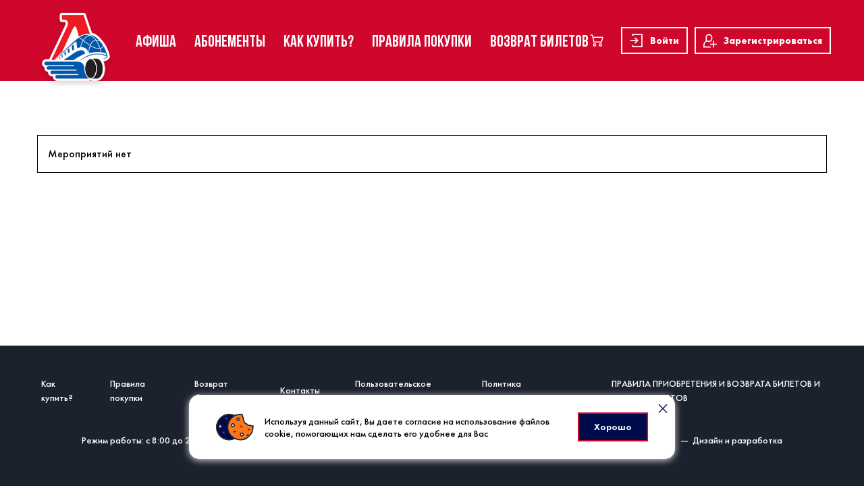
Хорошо (613, 427)
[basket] (597, 40)
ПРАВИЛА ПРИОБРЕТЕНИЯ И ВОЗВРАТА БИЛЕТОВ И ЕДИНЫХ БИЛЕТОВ (716, 390)
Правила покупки (127, 390)
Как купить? (57, 390)
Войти (654, 40)
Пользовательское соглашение (393, 390)
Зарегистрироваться (762, 41)
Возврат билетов (211, 390)
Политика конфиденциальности (526, 390)
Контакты (300, 390)
